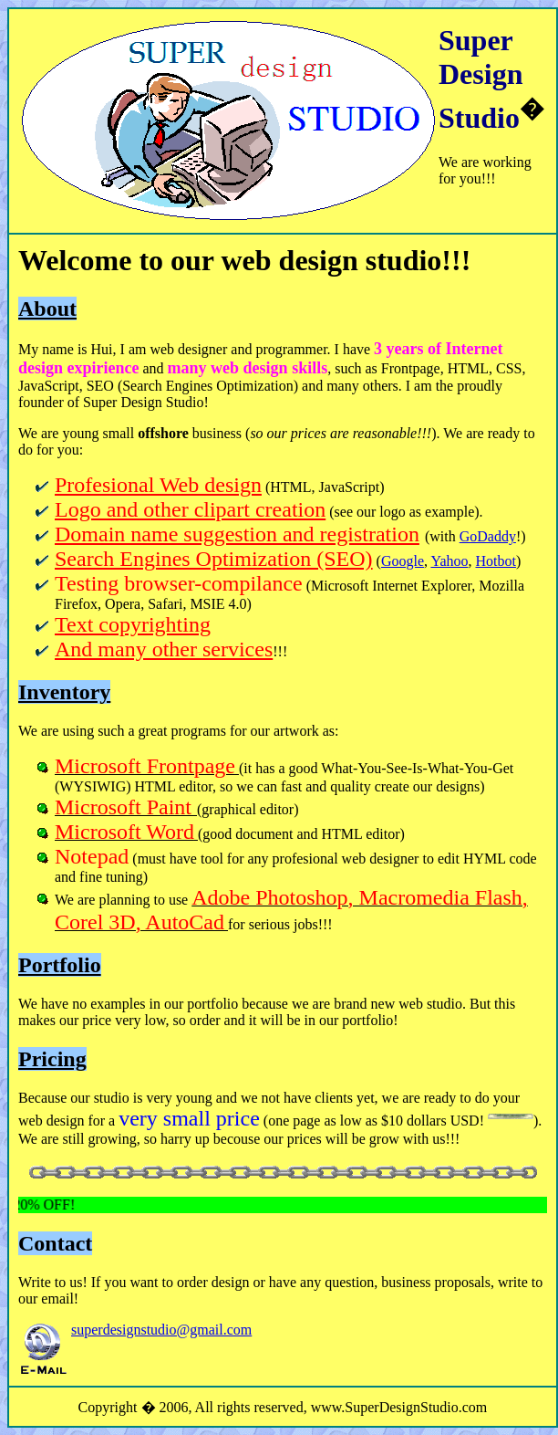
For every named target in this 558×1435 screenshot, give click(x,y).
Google (402, 561)
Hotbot (496, 561)
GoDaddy (488, 536)
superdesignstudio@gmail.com (161, 1329)
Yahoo (449, 561)
